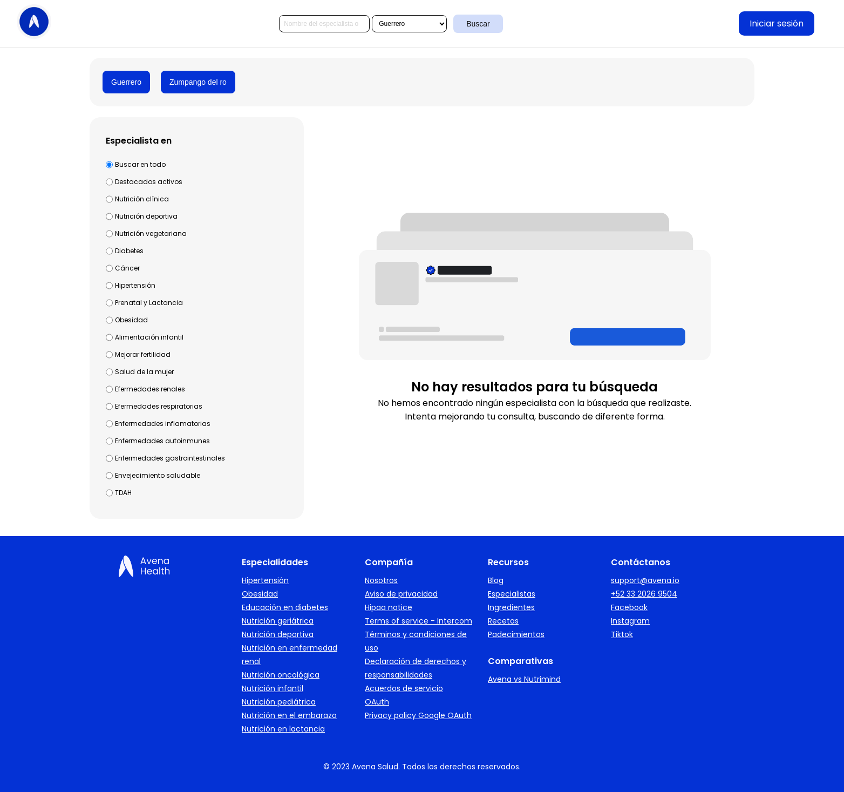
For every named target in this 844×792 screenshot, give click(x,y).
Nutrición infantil (272, 688)
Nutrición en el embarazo (289, 715)
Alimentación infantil (149, 337)
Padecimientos (516, 634)
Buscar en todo (140, 164)
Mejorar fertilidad (143, 354)
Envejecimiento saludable (157, 475)
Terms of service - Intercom (418, 620)
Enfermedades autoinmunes (162, 440)
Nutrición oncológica (280, 674)
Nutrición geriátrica (278, 620)
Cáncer (127, 268)
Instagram (630, 620)
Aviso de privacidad (401, 593)
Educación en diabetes (285, 607)
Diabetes (129, 250)
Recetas (503, 620)
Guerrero (126, 82)
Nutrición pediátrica (279, 701)
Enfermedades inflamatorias (162, 423)
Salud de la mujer (144, 371)
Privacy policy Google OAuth (418, 715)
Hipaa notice (388, 607)
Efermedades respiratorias (158, 406)
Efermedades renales (150, 389)
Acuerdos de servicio (404, 688)
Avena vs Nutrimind (524, 679)
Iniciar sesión (777, 23)
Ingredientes (511, 607)
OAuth (377, 701)
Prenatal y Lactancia (149, 302)
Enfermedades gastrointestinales (170, 458)
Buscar (478, 23)
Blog (495, 580)
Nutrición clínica (142, 199)
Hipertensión (135, 285)
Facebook (629, 607)
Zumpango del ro (198, 82)
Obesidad (131, 319)
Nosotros (381, 580)
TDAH (123, 492)
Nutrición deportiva (146, 216)
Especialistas (511, 593)
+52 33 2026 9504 (644, 593)
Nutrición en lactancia (283, 728)
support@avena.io (645, 580)
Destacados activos (148, 181)
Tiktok (622, 634)
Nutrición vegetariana (151, 233)
